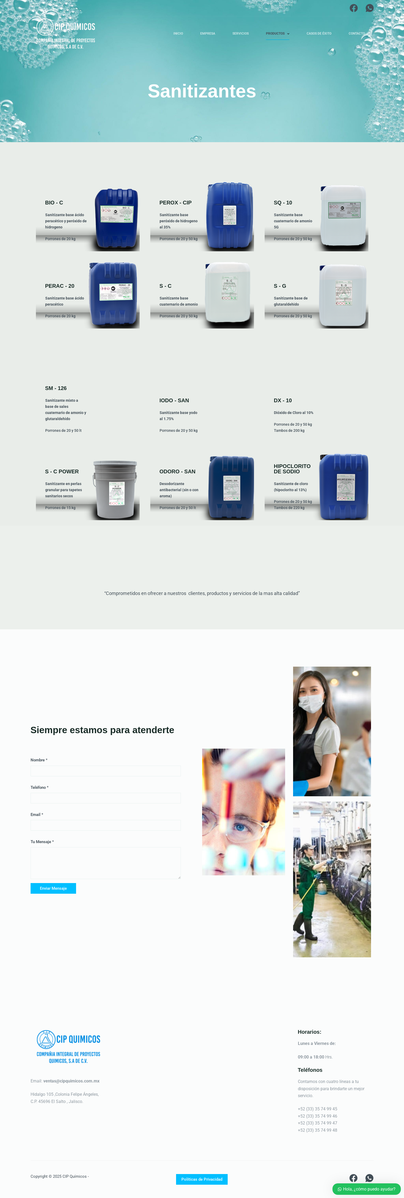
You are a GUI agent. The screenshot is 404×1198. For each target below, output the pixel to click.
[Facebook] (354, 8)
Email (37, 814)
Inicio (178, 33)
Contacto (357, 33)
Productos (278, 34)
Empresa (207, 33)
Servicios (240, 33)
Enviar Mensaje (53, 888)
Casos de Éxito (319, 33)
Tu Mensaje (42, 841)
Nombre (39, 760)
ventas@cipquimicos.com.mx (71, 1081)
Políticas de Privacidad (201, 1179)
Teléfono (39, 787)
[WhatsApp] (370, 8)
